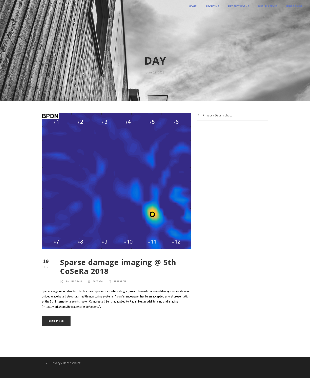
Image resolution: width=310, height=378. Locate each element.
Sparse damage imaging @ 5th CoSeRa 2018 (118, 266)
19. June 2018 (74, 281)
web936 (98, 281)
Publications (267, 6)
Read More (56, 321)
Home (193, 6)
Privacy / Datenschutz (217, 115)
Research (120, 281)
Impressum (294, 6)
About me (212, 6)
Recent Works (238, 6)
